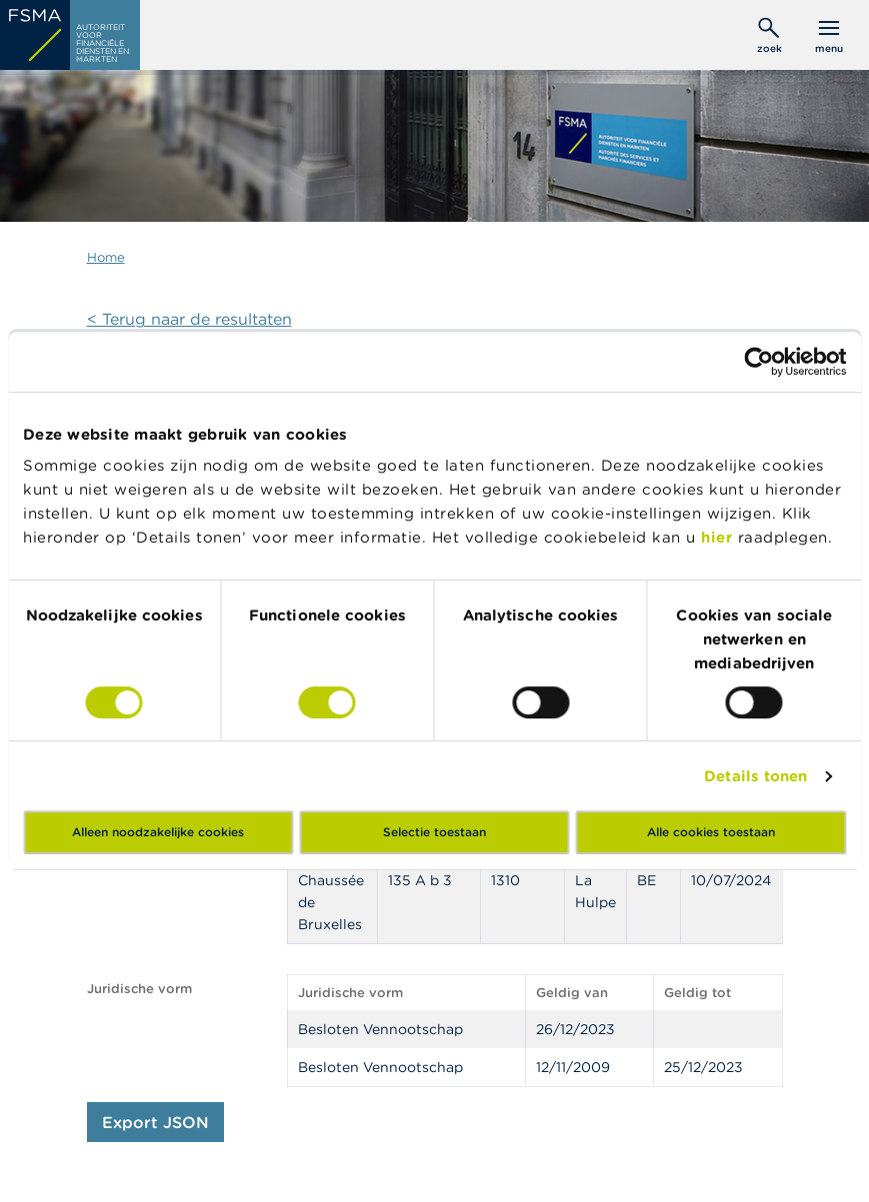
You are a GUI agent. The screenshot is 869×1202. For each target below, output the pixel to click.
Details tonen (755, 775)
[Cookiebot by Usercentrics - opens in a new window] (758, 362)
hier (719, 537)
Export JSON (155, 1122)
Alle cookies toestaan (711, 831)
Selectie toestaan (434, 831)
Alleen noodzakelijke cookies (158, 831)
